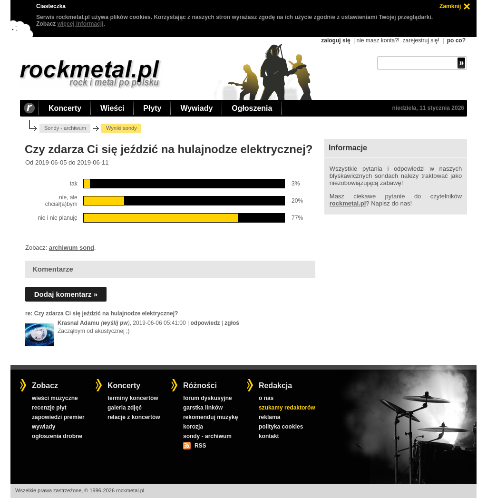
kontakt (269, 436)
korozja (193, 426)
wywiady (43, 426)
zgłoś (231, 323)
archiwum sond (71, 247)
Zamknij (450, 6)
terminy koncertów (132, 398)
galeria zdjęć (124, 407)
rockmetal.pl (348, 203)
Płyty (152, 108)
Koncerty (65, 108)
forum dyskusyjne (207, 398)
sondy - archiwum (207, 436)
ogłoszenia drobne (57, 436)
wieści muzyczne (55, 398)
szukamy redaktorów (287, 407)
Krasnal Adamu (78, 323)
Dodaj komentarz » (65, 294)
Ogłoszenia (252, 108)
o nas (266, 398)
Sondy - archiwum (65, 128)
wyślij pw (115, 323)
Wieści (112, 108)
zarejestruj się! (420, 40)
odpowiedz (205, 323)
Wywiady (196, 108)
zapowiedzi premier (58, 417)
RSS (200, 445)
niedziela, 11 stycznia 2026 (428, 108)
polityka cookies (281, 426)
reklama (269, 417)
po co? (456, 40)
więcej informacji (81, 23)
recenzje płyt (49, 407)
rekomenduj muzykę (210, 417)
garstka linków (203, 407)
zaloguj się (335, 40)
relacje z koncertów (133, 417)
